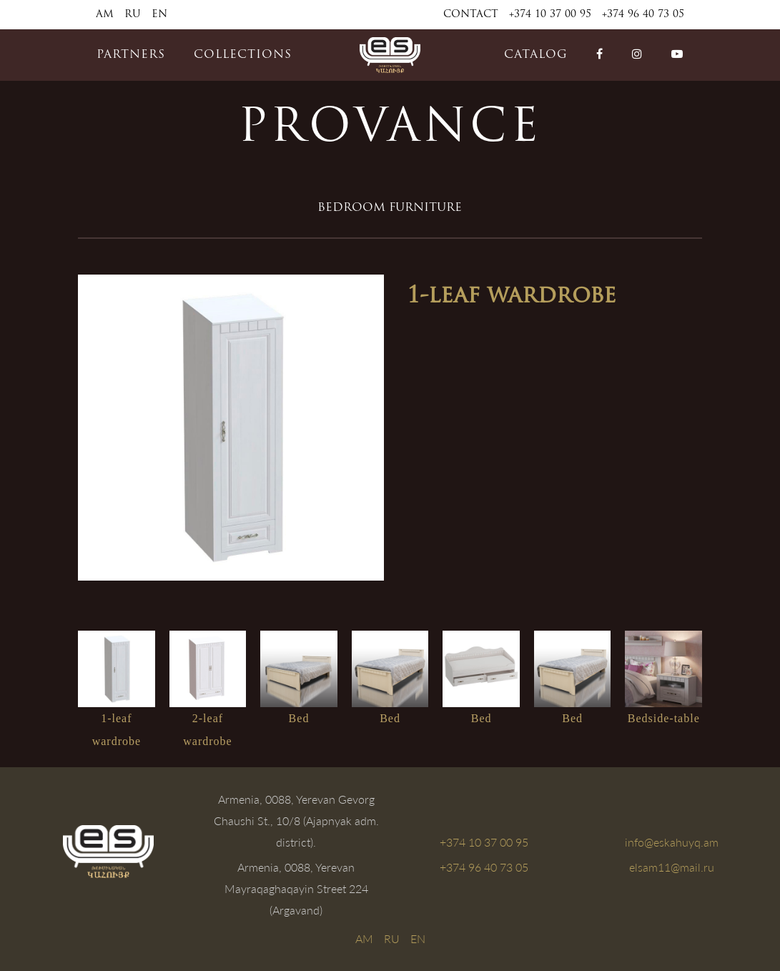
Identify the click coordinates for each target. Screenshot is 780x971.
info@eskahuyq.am (672, 842)
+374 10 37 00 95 (550, 14)
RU (132, 14)
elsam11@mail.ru (671, 867)
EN (159, 14)
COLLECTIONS (243, 55)
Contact (470, 14)
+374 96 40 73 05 (643, 14)
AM (105, 14)
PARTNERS (131, 55)
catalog (536, 55)
